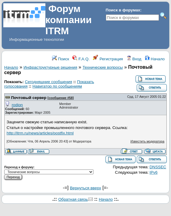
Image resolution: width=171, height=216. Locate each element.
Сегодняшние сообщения (48, 82)
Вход (134, 59)
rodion (17, 105)
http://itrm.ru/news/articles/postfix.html (40, 133)
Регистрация (108, 59)
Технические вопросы (103, 67)
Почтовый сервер (29, 97)
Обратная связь (73, 199)
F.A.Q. (81, 59)
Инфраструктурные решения (50, 67)
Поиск (60, 59)
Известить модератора (147, 141)
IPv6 (153, 172)
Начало (155, 59)
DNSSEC (157, 167)
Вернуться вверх (85, 188)
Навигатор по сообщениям (57, 86)
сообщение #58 (61, 98)
